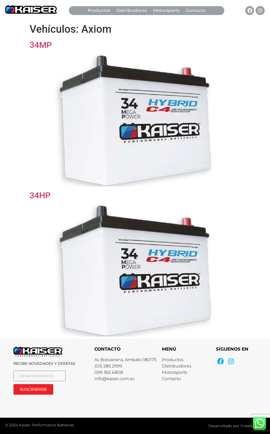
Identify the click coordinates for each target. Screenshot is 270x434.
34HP (40, 195)
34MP (41, 45)
